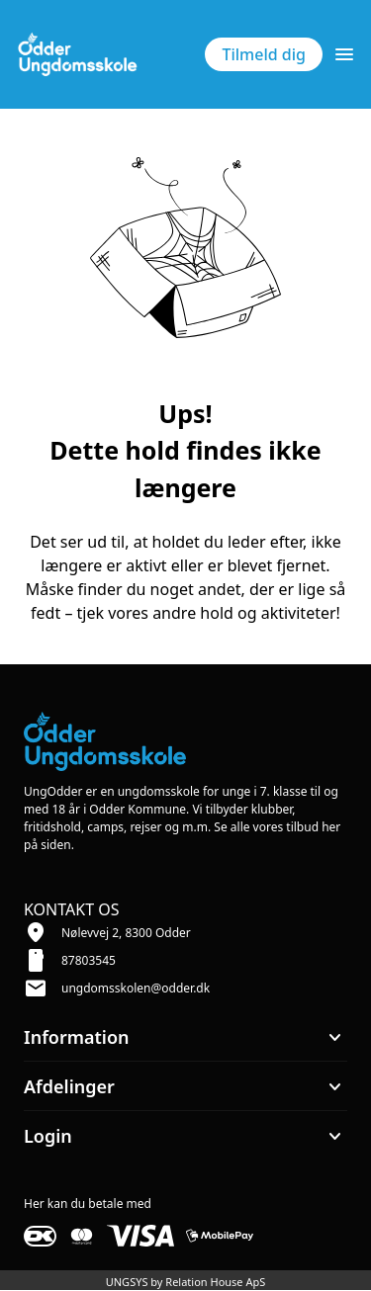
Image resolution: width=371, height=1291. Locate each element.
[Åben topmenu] (344, 54)
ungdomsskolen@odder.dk (135, 988)
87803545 (88, 960)
